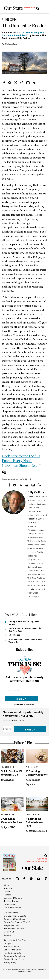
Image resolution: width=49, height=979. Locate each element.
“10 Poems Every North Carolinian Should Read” (24, 34)
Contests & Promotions (14, 919)
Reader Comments (12, 953)
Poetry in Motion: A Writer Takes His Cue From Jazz (24, 629)
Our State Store (11, 912)
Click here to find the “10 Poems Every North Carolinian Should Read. (21, 461)
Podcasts (8, 888)
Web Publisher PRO (24, 972)
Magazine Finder (11, 925)
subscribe (29, 7)
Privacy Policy (10, 962)
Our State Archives (12, 907)
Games (7, 891)
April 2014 (9, 19)
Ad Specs (8, 943)
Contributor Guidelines (14, 956)
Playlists (7, 894)
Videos (7, 885)
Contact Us (9, 931)
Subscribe (24, 649)
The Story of (14, 928)
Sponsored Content (13, 898)
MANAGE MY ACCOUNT (37, 862)
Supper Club (7, 814)
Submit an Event (11, 946)
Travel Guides (33, 814)
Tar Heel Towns (11, 901)
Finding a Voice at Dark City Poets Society (23, 623)
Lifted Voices (14, 635)
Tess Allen (9, 779)
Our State (8, 969)
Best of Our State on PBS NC (17, 922)
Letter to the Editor (12, 949)
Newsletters (9, 904)
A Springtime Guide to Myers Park (35, 822)
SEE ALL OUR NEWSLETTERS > (24, 704)
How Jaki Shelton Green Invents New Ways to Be (25, 640)
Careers (7, 935)
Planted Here (8, 766)
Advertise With (15, 940)
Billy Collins (11, 44)
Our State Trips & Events (15, 916)
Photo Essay (32, 766)
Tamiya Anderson (38, 830)
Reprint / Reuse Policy (14, 959)
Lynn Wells (9, 827)
